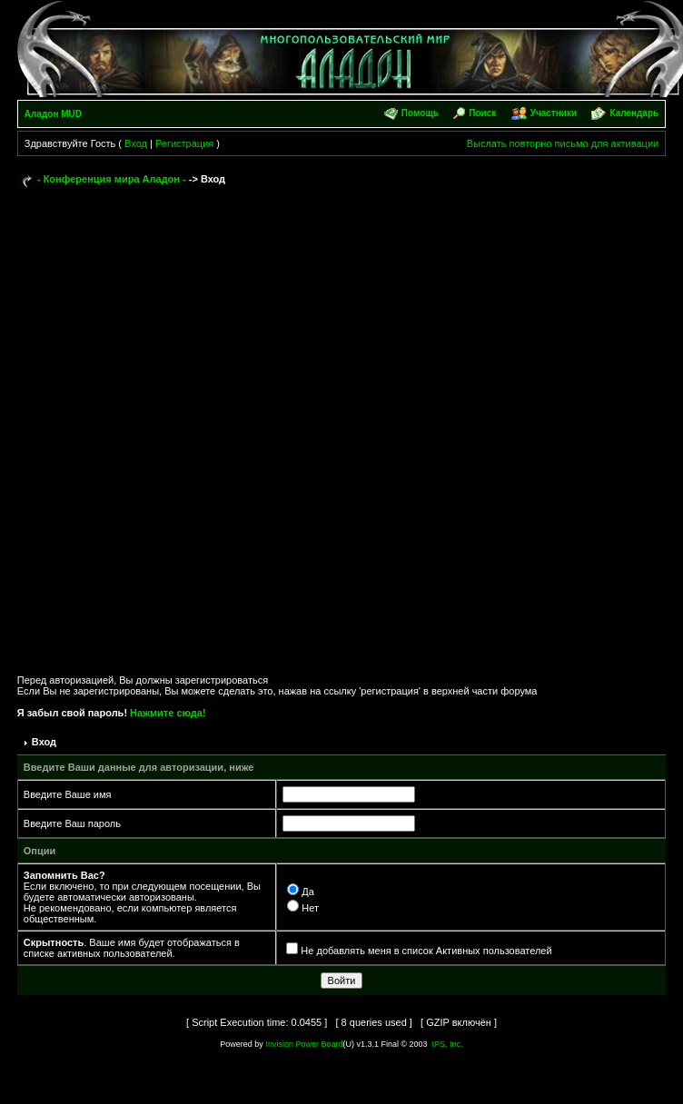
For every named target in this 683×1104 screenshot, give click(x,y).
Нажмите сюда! (167, 712)
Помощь (420, 113)
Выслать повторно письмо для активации (563, 143)
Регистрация (184, 143)
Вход (135, 143)
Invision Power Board (303, 1044)
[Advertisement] (227, 423)
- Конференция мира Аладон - (111, 178)
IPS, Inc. (447, 1044)
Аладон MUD (53, 114)
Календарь (633, 113)
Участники (553, 113)
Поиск (482, 113)
